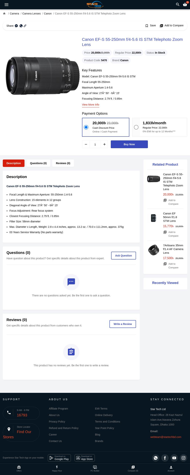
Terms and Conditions (107, 421)
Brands (99, 441)
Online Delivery (104, 415)
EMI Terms (101, 408)
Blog (97, 434)
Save (150, 26)
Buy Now (129, 144)
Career (53, 434)
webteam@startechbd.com (165, 436)
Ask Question (123, 255)
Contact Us (55, 441)
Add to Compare (172, 26)
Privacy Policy (57, 421)
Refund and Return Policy (64, 428)
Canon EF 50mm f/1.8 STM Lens (170, 217)
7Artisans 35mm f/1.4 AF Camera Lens (173, 249)
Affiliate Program (58, 408)
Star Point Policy (104, 428)
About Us (54, 415)
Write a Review (123, 324)
